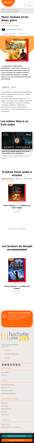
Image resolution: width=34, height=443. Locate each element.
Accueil (3, 9)
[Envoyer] (29, 324)
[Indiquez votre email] (15, 323)
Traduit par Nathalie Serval (10, 25)
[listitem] (2, 364)
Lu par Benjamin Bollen (14, 29)
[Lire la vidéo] (17, 140)
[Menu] (29, 4)
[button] (17, 436)
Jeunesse (9, 9)
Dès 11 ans (16, 9)
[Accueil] (8, 4)
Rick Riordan (5, 23)
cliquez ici (18, 319)
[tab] (5, 87)
